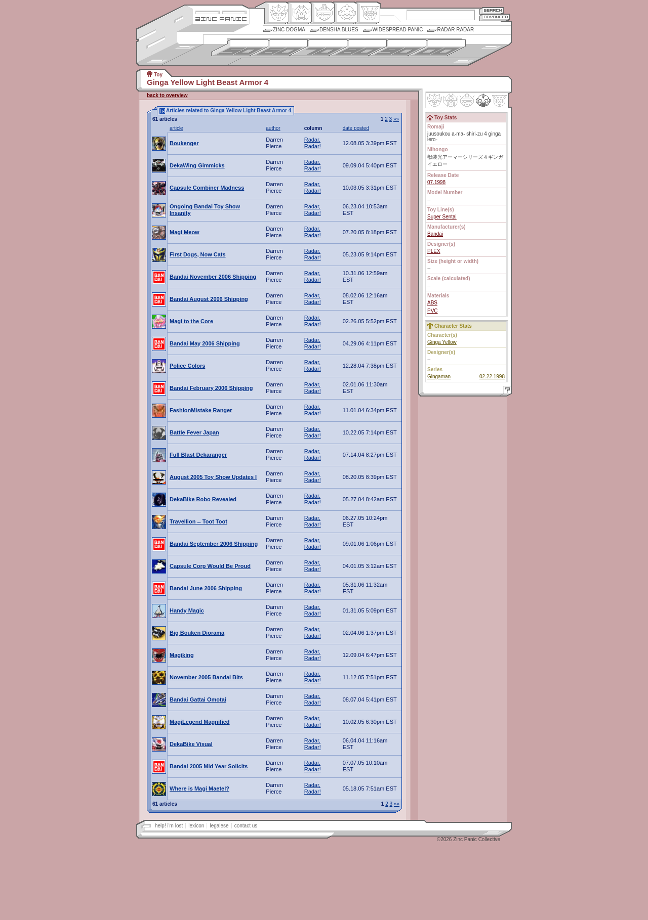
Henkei (299, 13)
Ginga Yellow (442, 342)
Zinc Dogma (289, 29)
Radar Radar (455, 29)
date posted (356, 128)
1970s (319, 48)
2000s (437, 48)
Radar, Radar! (312, 143)
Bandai (435, 234)
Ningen (345, 13)
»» (396, 119)
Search (491, 10)
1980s (358, 48)
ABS (432, 302)
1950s (240, 48)
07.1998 (436, 182)
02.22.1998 (492, 376)
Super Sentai (442, 217)
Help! (506, 391)
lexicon (196, 825)
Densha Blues (338, 29)
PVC (432, 311)
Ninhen (483, 100)
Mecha (322, 13)
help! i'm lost (169, 825)
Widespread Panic (398, 29)
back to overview (167, 95)
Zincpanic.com (221, 18)
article (176, 128)
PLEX (433, 251)
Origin (277, 13)
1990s (398, 48)
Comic (368, 13)
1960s (279, 48)
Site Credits (221, 11)
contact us (246, 825)
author (273, 128)
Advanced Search (494, 17)
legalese (219, 825)
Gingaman (439, 376)
